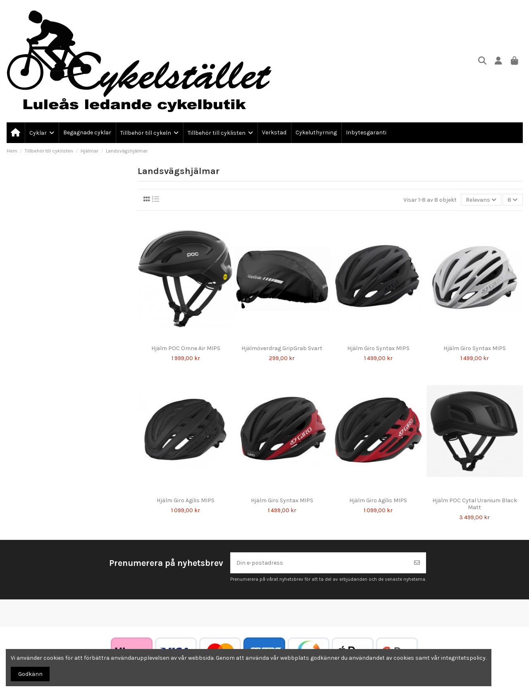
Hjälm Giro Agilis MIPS (185, 500)
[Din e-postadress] (320, 563)
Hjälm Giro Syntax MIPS (378, 348)
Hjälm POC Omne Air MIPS (185, 348)
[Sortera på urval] (481, 200)
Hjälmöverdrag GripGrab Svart (281, 348)
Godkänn (30, 674)
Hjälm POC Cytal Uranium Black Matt (474, 504)
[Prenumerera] (417, 563)
